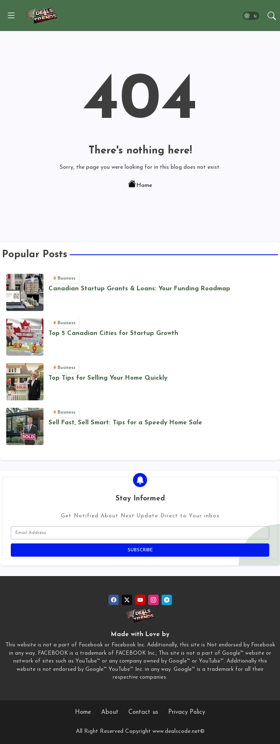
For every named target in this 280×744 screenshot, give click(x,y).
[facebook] (114, 600)
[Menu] (11, 15)
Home (140, 185)
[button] (251, 16)
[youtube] (140, 600)
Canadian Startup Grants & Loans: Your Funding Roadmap (139, 289)
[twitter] (127, 600)
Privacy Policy (186, 712)
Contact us (143, 712)
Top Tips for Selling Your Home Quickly (107, 378)
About (109, 712)
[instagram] (153, 600)
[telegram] (167, 600)
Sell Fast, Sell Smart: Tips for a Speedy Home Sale (125, 423)
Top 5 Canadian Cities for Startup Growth (113, 333)
